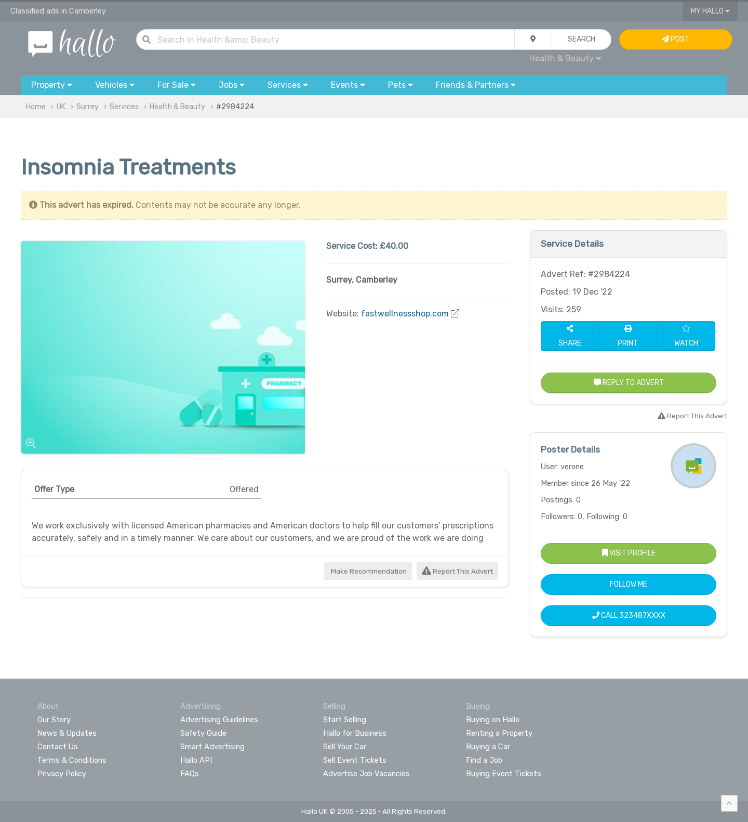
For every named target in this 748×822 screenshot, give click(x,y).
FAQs (189, 773)
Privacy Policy (61, 773)
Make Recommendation (368, 571)
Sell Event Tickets (354, 760)
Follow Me (628, 584)
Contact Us (57, 746)
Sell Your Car (344, 746)
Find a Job (484, 760)
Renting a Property (499, 733)
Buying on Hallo (492, 719)
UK (61, 106)
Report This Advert (457, 571)
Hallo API (196, 760)
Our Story (54, 719)
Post (675, 39)
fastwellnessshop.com (405, 314)
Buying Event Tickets (503, 773)
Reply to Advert (629, 382)
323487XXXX (642, 615)
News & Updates (67, 733)
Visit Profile (629, 553)
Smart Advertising (212, 746)
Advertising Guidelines (219, 719)
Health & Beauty (565, 58)
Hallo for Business (354, 733)
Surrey (87, 106)
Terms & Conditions (71, 760)
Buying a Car (488, 746)
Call (628, 615)
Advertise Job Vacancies (366, 773)
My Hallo (710, 11)
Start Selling (344, 719)
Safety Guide (203, 733)
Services (124, 106)
